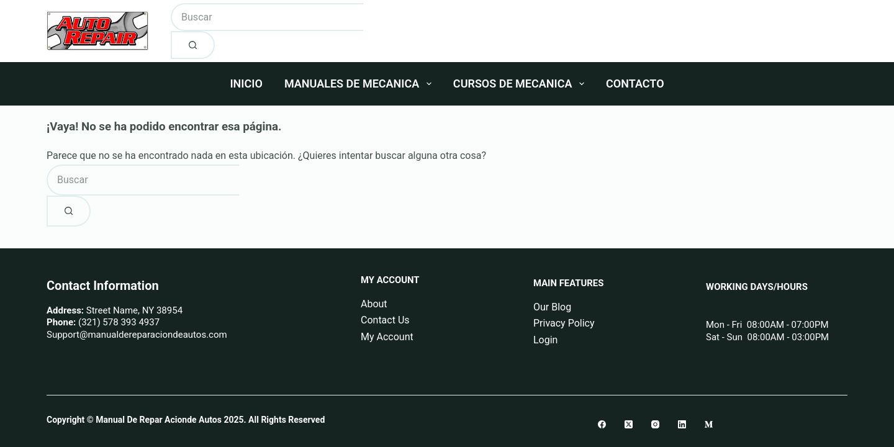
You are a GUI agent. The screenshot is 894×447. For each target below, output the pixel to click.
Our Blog (552, 307)
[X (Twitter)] (629, 424)
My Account (387, 337)
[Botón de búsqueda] (193, 45)
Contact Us (385, 320)
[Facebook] (602, 424)
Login (545, 340)
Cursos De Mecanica (521, 83)
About (374, 304)
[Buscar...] (267, 17)
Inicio (246, 83)
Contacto (635, 83)
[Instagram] (655, 424)
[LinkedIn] (682, 424)
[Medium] (709, 424)
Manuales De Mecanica (360, 83)
